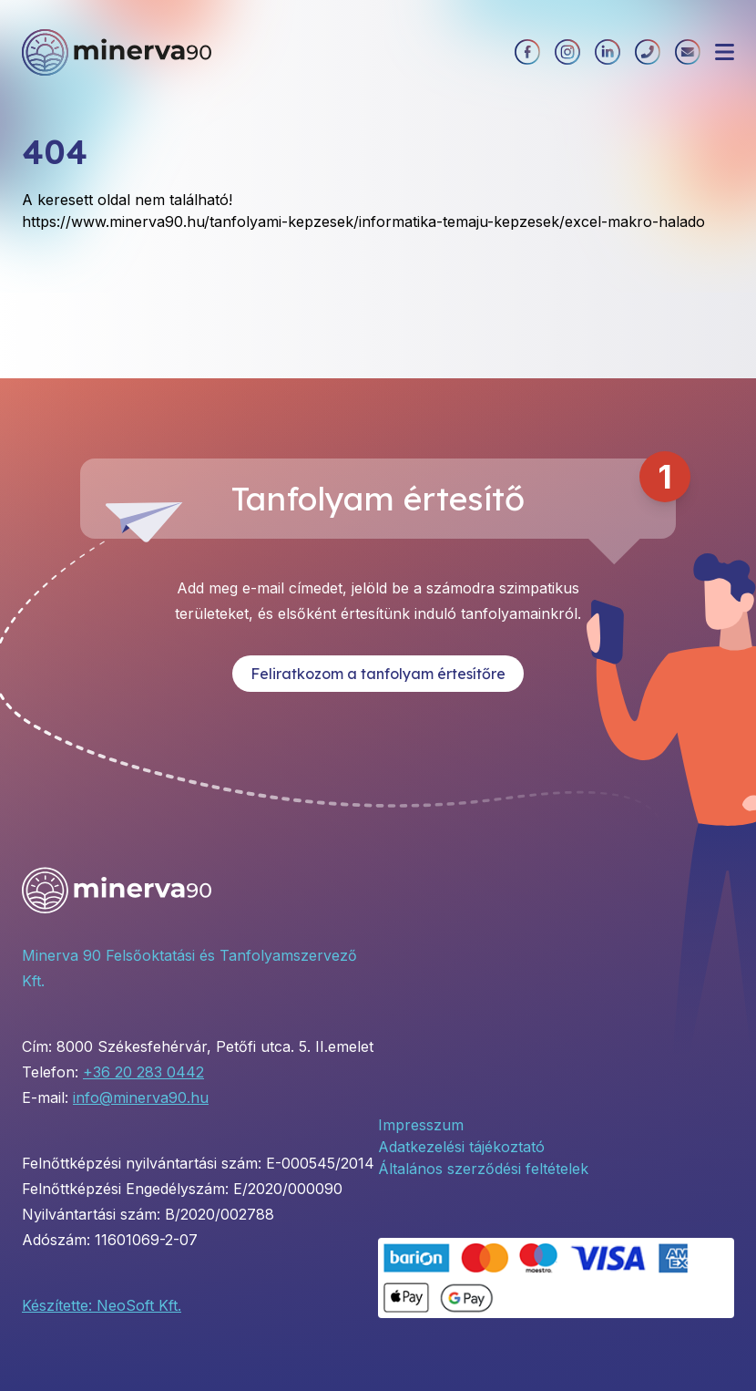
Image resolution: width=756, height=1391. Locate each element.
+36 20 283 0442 (143, 1072)
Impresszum (421, 1125)
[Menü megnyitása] (724, 52)
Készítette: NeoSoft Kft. (101, 1305)
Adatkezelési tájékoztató (461, 1147)
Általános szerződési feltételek (483, 1168)
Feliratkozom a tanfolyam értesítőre (378, 674)
